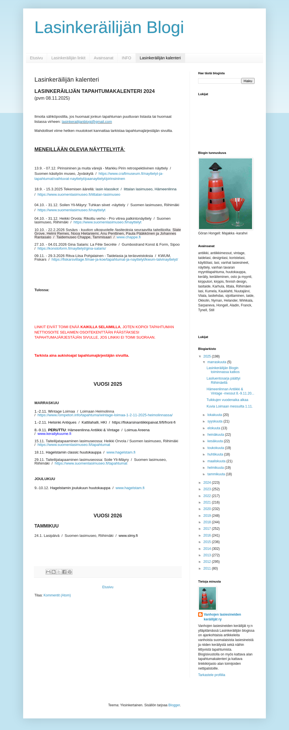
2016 (207, 535)
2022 (207, 496)
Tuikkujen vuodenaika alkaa (227, 400)
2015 (207, 542)
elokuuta (214, 428)
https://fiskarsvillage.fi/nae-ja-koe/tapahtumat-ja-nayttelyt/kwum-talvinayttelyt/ (115, 259)
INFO (126, 58)
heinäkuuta (216, 435)
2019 (207, 516)
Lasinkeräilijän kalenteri (160, 58)
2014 (207, 549)
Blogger (174, 705)
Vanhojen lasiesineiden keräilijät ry (222, 617)
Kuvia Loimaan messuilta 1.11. (230, 406)
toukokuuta (216, 448)
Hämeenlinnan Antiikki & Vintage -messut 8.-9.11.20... (230, 391)
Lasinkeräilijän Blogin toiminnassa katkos (223, 370)
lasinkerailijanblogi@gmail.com (87, 121)
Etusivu (36, 58)
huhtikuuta (215, 454)
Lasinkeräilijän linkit (68, 58)
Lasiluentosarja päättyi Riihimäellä (223, 380)
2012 (207, 562)
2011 (207, 568)
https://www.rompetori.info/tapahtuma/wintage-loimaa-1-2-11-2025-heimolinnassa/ (105, 415)
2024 (207, 483)
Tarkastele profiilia (211, 675)
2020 (207, 509)
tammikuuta (216, 474)
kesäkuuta (215, 441)
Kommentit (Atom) (57, 595)
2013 (207, 555)
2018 (207, 522)
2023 (207, 489)
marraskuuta (217, 362)
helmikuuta (216, 468)
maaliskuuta (216, 461)
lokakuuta (215, 415)
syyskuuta (215, 421)
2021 (207, 502)
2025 (207, 356)
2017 (207, 529)
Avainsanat (103, 58)
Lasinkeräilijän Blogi (109, 27)
